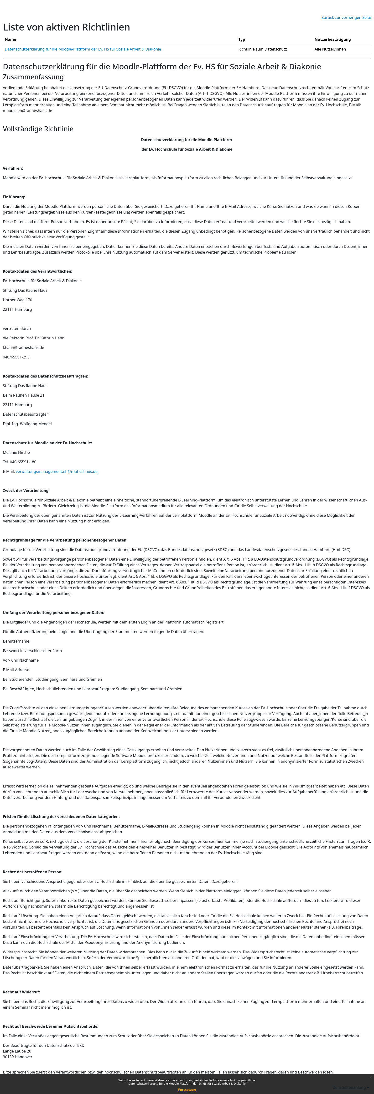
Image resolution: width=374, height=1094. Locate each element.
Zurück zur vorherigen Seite (346, 17)
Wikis (297, 786)
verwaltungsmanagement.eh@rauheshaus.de (57, 471)
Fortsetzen (187, 1089)
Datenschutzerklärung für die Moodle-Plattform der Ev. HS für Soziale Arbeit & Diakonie (187, 1084)
